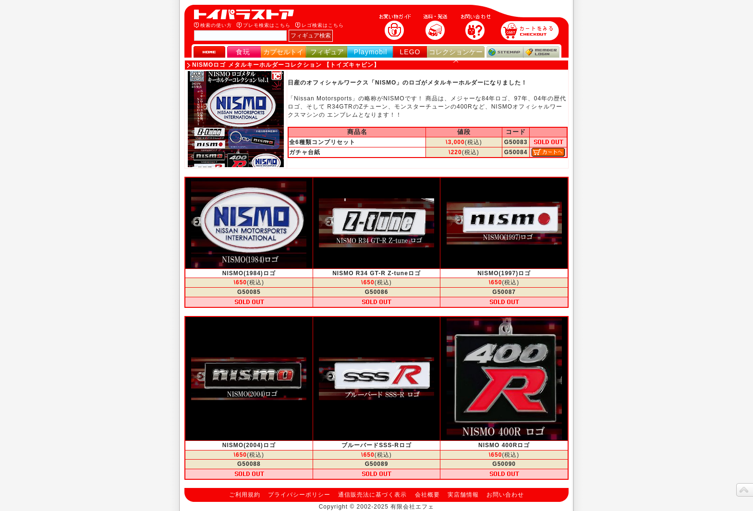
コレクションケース (456, 56)
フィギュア (327, 52)
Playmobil (371, 52)
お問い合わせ (505, 494)
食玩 (243, 52)
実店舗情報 (463, 494)
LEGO (410, 52)
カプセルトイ (283, 52)
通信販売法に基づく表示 (372, 494)
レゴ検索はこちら (323, 25)
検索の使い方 (216, 25)
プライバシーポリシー (299, 494)
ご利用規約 (244, 494)
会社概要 (427, 494)
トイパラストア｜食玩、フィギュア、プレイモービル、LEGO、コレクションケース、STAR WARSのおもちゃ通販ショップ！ (247, 14)
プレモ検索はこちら (267, 25)
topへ (744, 490)
